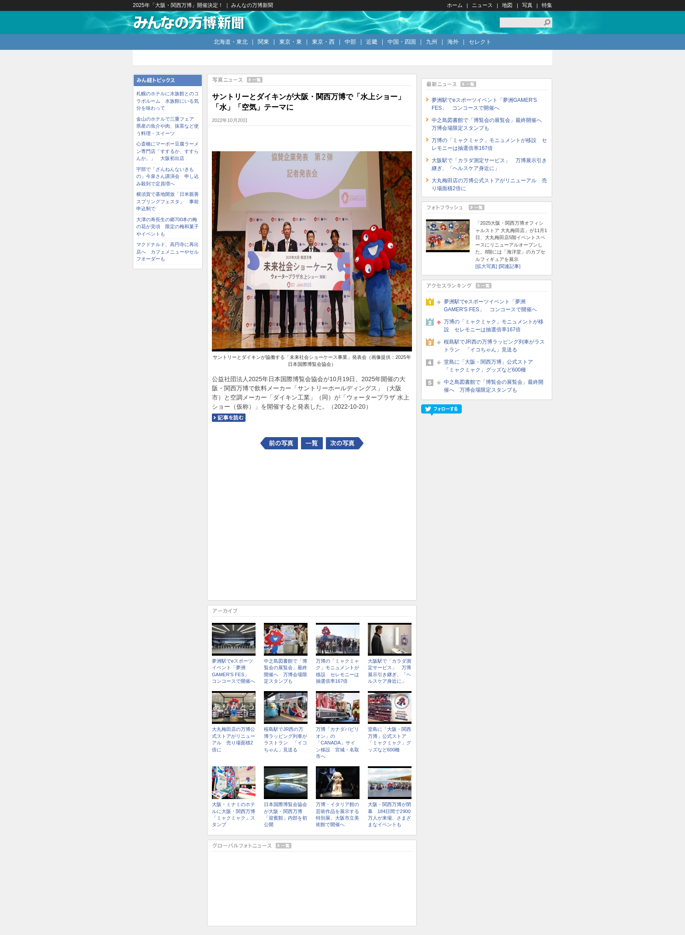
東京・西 (323, 41)
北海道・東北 (231, 41)
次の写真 (344, 443)
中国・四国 (401, 41)
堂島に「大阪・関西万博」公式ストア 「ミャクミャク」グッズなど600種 (389, 739)
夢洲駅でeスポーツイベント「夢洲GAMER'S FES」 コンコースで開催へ (233, 671)
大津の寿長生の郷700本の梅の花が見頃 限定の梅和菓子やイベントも (167, 226)
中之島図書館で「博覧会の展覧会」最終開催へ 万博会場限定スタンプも (285, 671)
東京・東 (290, 41)
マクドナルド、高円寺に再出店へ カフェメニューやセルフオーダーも (167, 251)
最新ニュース (486, 84)
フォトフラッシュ (486, 207)
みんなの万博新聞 (189, 22)
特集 (547, 5)
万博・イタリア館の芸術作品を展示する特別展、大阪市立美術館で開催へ (337, 814)
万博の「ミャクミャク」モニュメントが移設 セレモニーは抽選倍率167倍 (337, 671)
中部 (350, 41)
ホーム (455, 5)
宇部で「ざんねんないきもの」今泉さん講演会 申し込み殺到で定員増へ (167, 176)
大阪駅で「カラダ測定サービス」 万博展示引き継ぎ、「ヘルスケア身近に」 (389, 671)
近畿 (371, 41)
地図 (507, 5)
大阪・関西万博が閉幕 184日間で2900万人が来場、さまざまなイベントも (389, 814)
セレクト (480, 41)
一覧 (312, 443)
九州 (431, 41)
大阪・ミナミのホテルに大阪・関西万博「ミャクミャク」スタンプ (233, 814)
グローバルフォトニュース (312, 845)
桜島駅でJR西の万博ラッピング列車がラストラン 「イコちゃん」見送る (285, 739)
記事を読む (229, 418)
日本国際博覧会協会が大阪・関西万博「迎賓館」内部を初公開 (285, 814)
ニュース (482, 5)
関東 (263, 41)
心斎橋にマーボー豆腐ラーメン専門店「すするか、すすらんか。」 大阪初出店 (167, 151)
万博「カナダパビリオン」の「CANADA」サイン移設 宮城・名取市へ (337, 742)
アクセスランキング (486, 285)
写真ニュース (312, 79)
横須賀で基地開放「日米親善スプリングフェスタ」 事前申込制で (167, 201)
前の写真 (279, 443)
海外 (453, 41)
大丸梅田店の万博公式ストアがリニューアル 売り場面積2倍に (233, 739)
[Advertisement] (312, 523)
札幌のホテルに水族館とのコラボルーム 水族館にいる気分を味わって (167, 101)
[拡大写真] (486, 266)
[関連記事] (509, 266)
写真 (527, 5)
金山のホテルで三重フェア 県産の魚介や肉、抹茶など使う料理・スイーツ (167, 126)
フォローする (441, 410)
